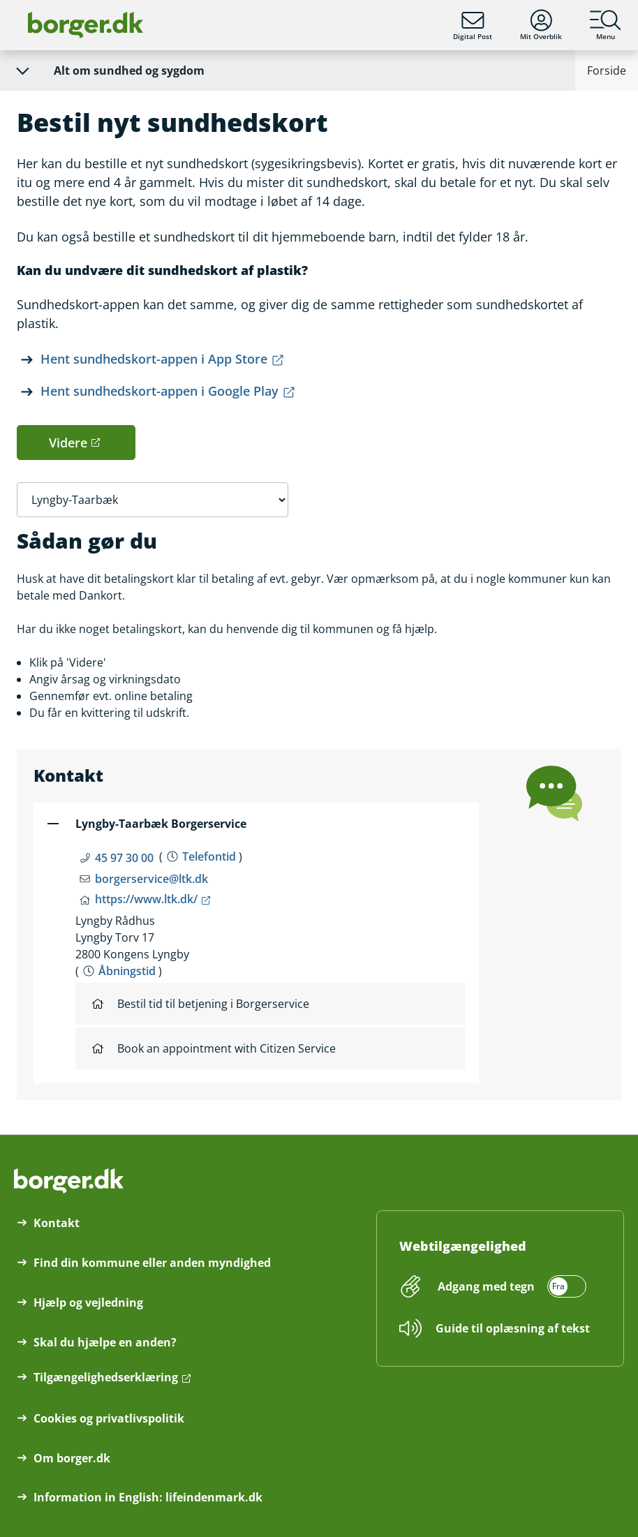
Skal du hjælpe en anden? (105, 1342)
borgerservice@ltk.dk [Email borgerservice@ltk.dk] (151, 878)
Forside (606, 70)
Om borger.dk (72, 1458)
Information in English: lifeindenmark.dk (148, 1497)
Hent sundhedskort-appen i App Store (153, 358)
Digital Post (472, 25)
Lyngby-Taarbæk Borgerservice (160, 823)
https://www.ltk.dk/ (146, 899)
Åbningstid (127, 971)
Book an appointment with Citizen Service (214, 1048)
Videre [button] (68, 442)
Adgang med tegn (486, 1286)
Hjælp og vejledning (88, 1302)
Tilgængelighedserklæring (106, 1377)
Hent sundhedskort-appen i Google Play (159, 391)
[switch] (510, 1286)
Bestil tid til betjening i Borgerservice (200, 1003)
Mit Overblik (541, 25)
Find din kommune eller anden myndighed (152, 1262)
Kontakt (57, 1223)
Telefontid (209, 856)
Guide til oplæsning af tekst (513, 1328)
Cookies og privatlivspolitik (109, 1418)
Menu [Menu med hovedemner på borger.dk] (605, 25)
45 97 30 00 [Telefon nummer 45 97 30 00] (124, 858)
